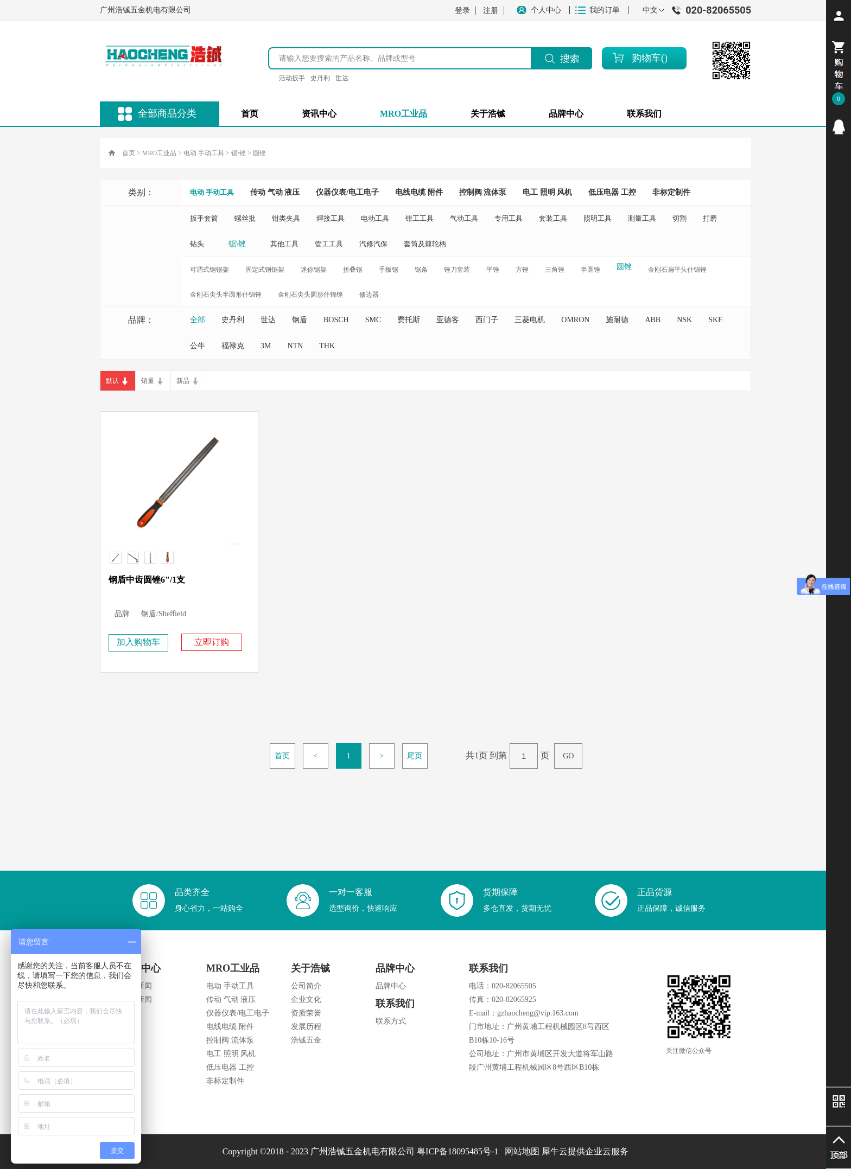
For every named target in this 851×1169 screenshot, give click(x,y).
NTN (295, 346)
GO (568, 756)
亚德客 (447, 320)
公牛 (197, 346)
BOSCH (336, 320)
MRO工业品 (159, 153)
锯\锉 (238, 153)
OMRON (575, 320)
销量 (147, 381)
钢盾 (299, 320)
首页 (249, 113)
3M (266, 346)
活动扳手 (292, 78)
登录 (462, 11)
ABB (653, 320)
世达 (341, 78)
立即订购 (211, 642)
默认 (112, 381)
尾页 (414, 756)
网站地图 (519, 1151)
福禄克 (232, 346)
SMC (373, 320)
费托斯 (408, 320)
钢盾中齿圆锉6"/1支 (147, 579)
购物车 (646, 58)
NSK (684, 320)
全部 (197, 320)
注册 (490, 11)
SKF (715, 320)
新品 (182, 381)
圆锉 (259, 153)
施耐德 (617, 320)
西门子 (486, 320)
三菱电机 (530, 320)
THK (327, 346)
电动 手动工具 (203, 153)
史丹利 (320, 78)
